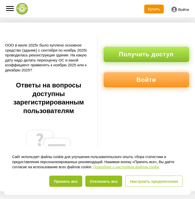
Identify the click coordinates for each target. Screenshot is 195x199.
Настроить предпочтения (154, 181)
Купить (154, 9)
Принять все (65, 181)
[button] (10, 8)
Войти (180, 9)
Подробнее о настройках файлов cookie (126, 167)
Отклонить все (104, 181)
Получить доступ (146, 54)
